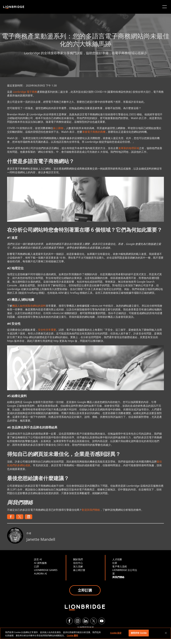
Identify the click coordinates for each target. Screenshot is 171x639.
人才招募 (117, 559)
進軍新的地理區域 (128, 148)
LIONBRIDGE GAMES (45, 570)
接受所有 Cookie (139, 632)
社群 (114, 562)
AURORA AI (40, 573)
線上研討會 (79, 570)
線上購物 (58, 128)
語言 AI (38, 559)
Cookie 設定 (116, 632)
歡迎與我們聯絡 (91, 510)
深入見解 (78, 566)
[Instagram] (77, 621)
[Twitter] (93, 621)
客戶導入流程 (119, 566)
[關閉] (165, 632)
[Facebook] (69, 621)
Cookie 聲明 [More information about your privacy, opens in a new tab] (72, 635)
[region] (85, 633)
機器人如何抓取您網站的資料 (29, 305)
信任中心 (78, 562)
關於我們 (78, 559)
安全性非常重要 (47, 330)
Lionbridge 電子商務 (25, 92)
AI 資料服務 (40, 562)
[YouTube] (101, 621)
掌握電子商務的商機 (93, 132)
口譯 (36, 566)
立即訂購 (85, 590)
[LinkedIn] (85, 621)
